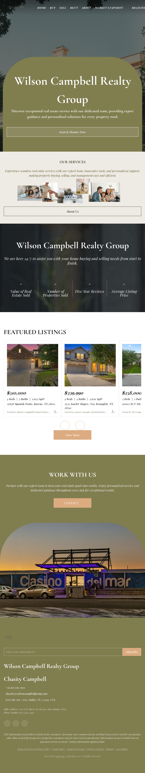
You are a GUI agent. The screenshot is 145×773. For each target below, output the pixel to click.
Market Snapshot (109, 7)
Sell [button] (62, 7)
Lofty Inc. (60, 756)
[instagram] (15, 723)
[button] (11, 7)
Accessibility (122, 748)
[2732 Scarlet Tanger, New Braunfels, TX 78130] (90, 385)
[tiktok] (24, 723)
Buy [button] (53, 7)
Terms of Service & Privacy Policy (33, 748)
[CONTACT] (72, 503)
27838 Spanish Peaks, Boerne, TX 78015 (31, 404)
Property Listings (95, 748)
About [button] (86, 7)
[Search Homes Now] (72, 132)
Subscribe (132, 652)
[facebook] (7, 723)
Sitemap (110, 748)
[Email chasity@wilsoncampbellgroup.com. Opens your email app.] (25, 693)
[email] (63, 652)
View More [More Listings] (72, 435)
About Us (72, 211)
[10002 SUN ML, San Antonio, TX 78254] (132, 392)
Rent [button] (74, 7)
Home (41, 7)
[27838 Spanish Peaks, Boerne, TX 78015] (32, 385)
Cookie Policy (58, 748)
